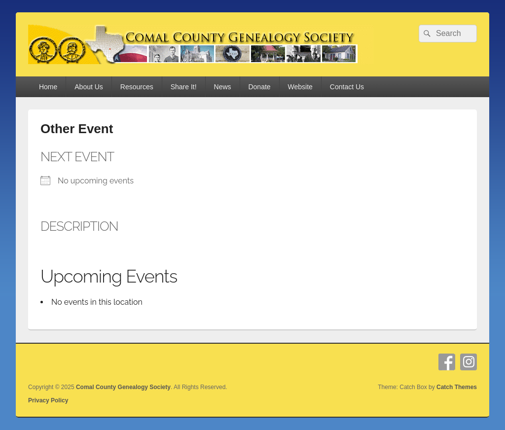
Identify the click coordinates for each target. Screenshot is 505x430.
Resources (136, 87)
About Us (88, 87)
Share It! (184, 87)
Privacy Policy (48, 400)
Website (300, 87)
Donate (259, 87)
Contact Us (347, 87)
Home (48, 87)
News (222, 87)
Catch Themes (456, 387)
